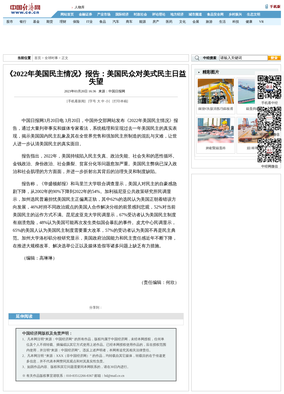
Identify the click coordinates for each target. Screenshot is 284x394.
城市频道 (195, 14)
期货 (49, 22)
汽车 (116, 22)
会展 (195, 22)
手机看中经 (269, 83)
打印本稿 (120, 101)
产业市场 (103, 14)
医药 (169, 22)
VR (261, 22)
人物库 (80, 7)
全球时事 (51, 58)
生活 (222, 22)
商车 (129, 22)
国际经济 (122, 14)
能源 (142, 22)
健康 (249, 22)
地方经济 (177, 14)
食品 (102, 22)
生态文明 (253, 14)
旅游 (209, 22)
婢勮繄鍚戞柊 (216, 148)
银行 (23, 22)
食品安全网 (215, 14)
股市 (9, 22)
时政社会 (140, 14)
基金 (36, 22)
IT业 (89, 22)
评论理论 (158, 14)
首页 (37, 58)
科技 (235, 22)
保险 (76, 22)
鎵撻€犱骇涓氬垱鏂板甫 (215, 109)
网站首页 (67, 14)
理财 (63, 22)
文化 (182, 22)
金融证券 (85, 14)
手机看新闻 (76, 101)
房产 (156, 22)
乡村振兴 (235, 14)
